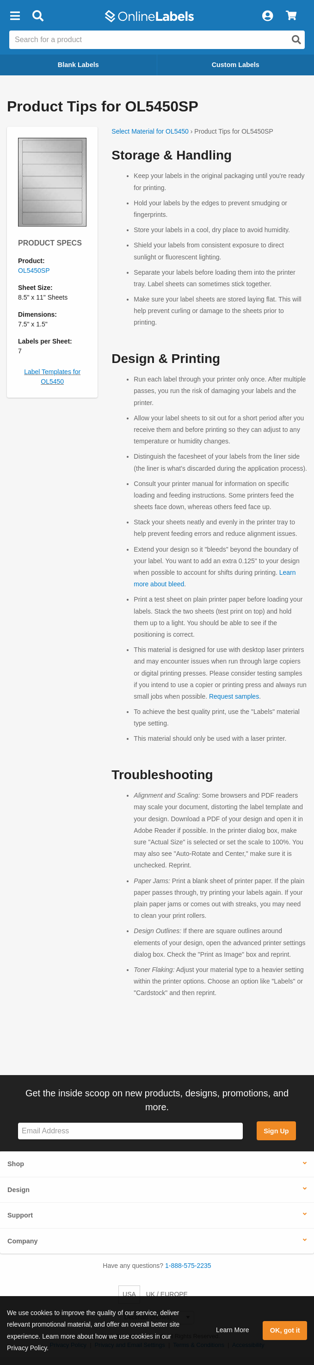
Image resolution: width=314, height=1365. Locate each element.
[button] (15, 16)
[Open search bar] (37, 16)
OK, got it (285, 1330)
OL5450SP (34, 270)
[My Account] (267, 16)
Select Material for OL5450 (150, 131)
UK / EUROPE (167, 1294)
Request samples (234, 696)
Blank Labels (78, 64)
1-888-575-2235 (188, 1265)
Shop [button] (15, 1164)
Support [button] (20, 1215)
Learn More (232, 1330)
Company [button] (22, 1241)
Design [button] (18, 1189)
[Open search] (296, 39)
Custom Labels (235, 64)
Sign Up (276, 1131)
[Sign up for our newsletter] (130, 1131)
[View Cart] (291, 16)
